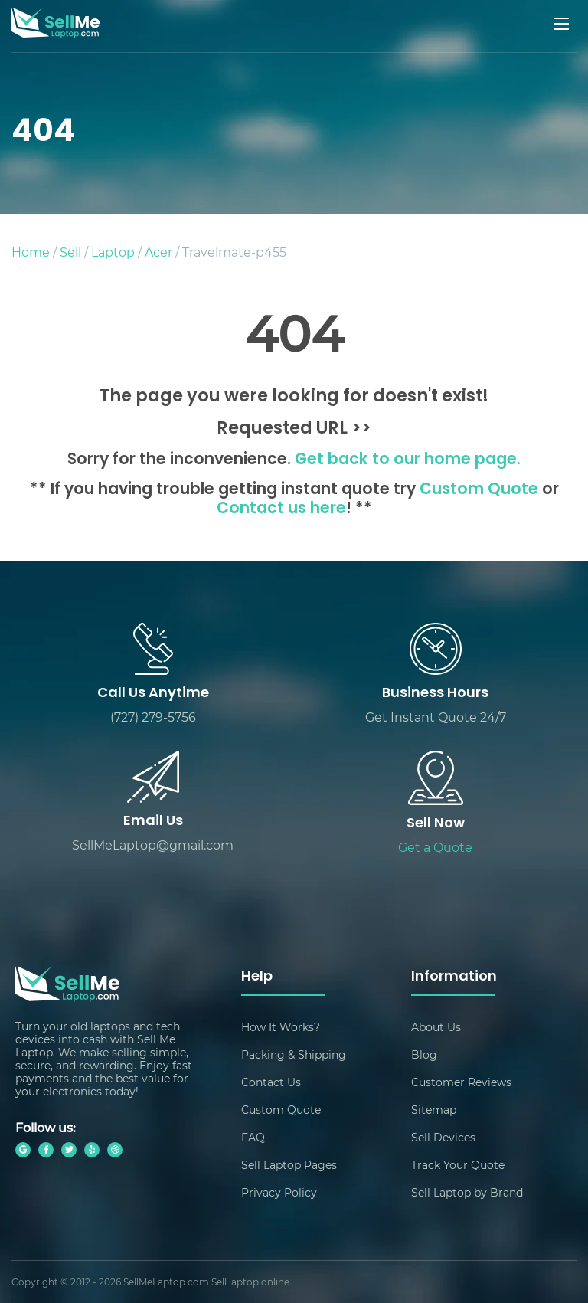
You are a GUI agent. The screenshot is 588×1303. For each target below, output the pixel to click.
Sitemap (433, 1109)
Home (30, 252)
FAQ (253, 1137)
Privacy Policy (279, 1192)
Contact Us (271, 1082)
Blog (424, 1054)
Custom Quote (479, 490)
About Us (436, 1027)
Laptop (113, 252)
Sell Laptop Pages (289, 1164)
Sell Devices (443, 1137)
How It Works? (280, 1027)
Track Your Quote (458, 1164)
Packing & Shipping (293, 1054)
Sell (70, 252)
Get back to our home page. (408, 460)
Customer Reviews (461, 1082)
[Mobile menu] (563, 24)
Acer (158, 252)
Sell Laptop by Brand (467, 1192)
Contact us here (281, 509)
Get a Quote (435, 847)
